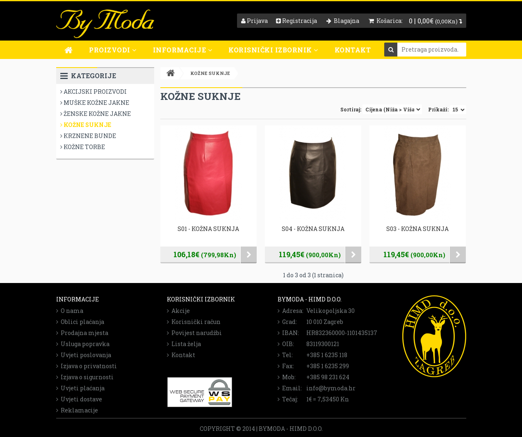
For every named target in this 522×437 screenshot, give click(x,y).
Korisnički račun (194, 322)
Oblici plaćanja (80, 322)
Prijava (254, 21)
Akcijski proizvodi (93, 91)
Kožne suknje (85, 125)
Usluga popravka (82, 344)
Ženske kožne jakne (95, 114)
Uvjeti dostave (79, 399)
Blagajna (342, 21)
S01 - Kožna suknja (208, 229)
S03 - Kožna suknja (417, 229)
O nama (69, 311)
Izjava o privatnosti (86, 366)
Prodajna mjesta (82, 333)
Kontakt (353, 49)
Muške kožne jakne (94, 102)
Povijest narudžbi (194, 333)
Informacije (182, 49)
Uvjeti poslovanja (83, 355)
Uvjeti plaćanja (80, 388)
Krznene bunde (88, 136)
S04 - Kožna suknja (313, 229)
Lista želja (184, 344)
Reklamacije (77, 410)
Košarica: (386, 21)
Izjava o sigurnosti (85, 377)
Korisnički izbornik (273, 49)
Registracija (296, 21)
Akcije (178, 311)
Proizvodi (113, 49)
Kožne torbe (82, 147)
